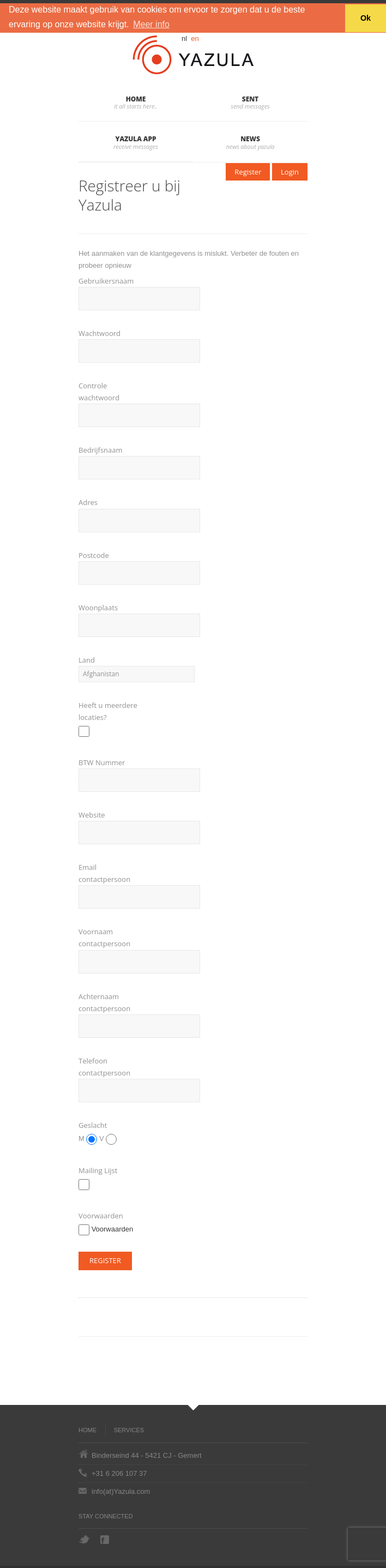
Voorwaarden (101, 1216)
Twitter (84, 1539)
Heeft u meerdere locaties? (108, 711)
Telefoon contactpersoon (104, 1067)
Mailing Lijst (98, 1170)
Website (92, 815)
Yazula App (136, 138)
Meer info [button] (151, 24)
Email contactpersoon (104, 873)
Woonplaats (98, 607)
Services (129, 1430)
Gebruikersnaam (106, 281)
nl (184, 38)
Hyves (126, 1539)
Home (136, 99)
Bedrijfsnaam (101, 450)
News (250, 138)
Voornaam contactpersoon (104, 937)
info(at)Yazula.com (121, 1491)
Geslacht (93, 1125)
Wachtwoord (99, 333)
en (194, 38)
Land (87, 660)
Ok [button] (365, 18)
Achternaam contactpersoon (104, 1002)
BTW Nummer (102, 762)
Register (247, 172)
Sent (250, 99)
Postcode (94, 555)
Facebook (105, 1539)
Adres (88, 502)
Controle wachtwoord (99, 391)
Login (290, 172)
